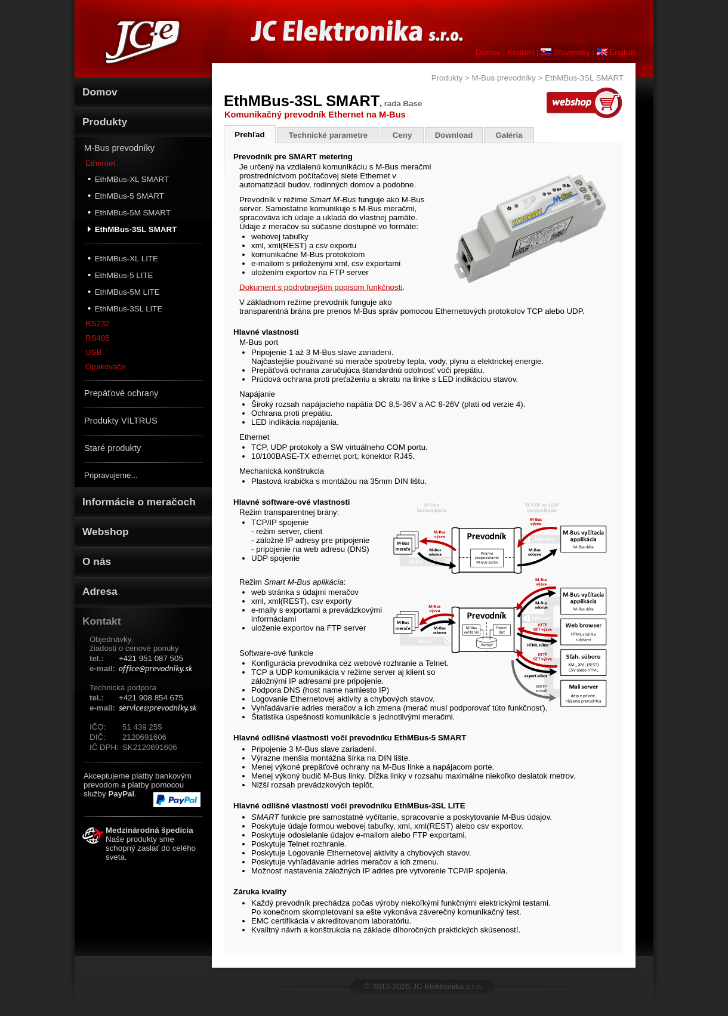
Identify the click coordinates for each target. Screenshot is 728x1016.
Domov (488, 52)
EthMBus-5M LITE (124, 292)
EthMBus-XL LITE (123, 258)
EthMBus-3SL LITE (125, 308)
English (616, 52)
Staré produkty (112, 448)
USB (93, 352)
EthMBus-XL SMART (128, 179)
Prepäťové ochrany (121, 393)
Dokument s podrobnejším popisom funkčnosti (320, 287)
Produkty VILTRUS (121, 420)
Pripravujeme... (111, 475)
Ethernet (100, 163)
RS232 (97, 323)
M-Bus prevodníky (119, 148)
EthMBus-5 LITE (120, 275)
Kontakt (520, 52)
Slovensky (565, 52)
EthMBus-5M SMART (129, 212)
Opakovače (105, 366)
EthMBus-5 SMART (126, 195)
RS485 (97, 337)
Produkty (447, 77)
